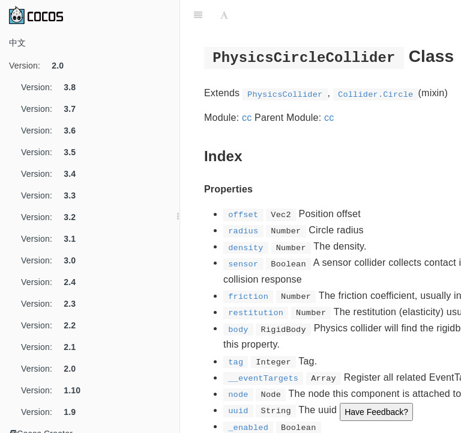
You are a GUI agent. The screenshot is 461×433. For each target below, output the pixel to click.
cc (247, 117)
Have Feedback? (376, 412)
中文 (17, 43)
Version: (41, 65)
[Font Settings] (224, 15)
